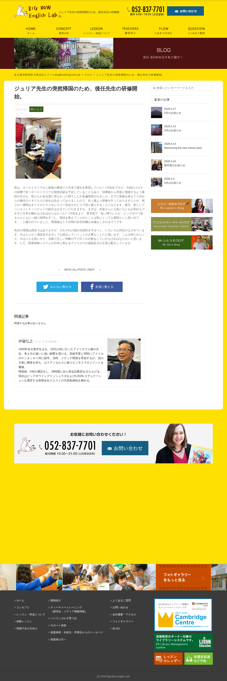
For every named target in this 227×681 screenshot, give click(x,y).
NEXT (91, 269)
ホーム (20, 600)
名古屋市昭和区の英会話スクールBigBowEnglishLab (47, 74)
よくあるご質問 (121, 600)
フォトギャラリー (123, 621)
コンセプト (23, 607)
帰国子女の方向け (26, 628)
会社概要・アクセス (124, 614)
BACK (67, 269)
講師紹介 (55, 600)
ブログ (88, 74)
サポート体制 (58, 625)
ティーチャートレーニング (79, 609)
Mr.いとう (36, 109)
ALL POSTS (79, 269)
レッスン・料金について (30, 614)
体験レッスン (24, 621)
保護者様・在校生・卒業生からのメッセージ (76, 632)
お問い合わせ (120, 607)
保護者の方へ (58, 639)
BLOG (116, 628)
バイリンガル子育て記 (63, 618)
